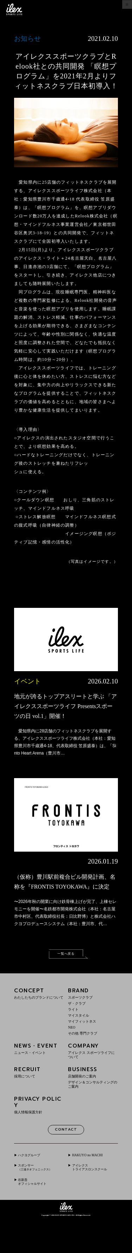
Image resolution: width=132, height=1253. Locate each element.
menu (122, 9)
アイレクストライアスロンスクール (94, 1196)
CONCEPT (39, 1015)
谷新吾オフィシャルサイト (38, 1215)
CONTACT (66, 1153)
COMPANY (93, 1073)
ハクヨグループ (34, 1179)
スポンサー (40, 1193)
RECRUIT (39, 1094)
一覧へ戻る (66, 975)
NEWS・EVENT (39, 1070)
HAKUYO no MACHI (92, 1179)
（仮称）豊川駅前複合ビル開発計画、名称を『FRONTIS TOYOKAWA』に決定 (64, 896)
